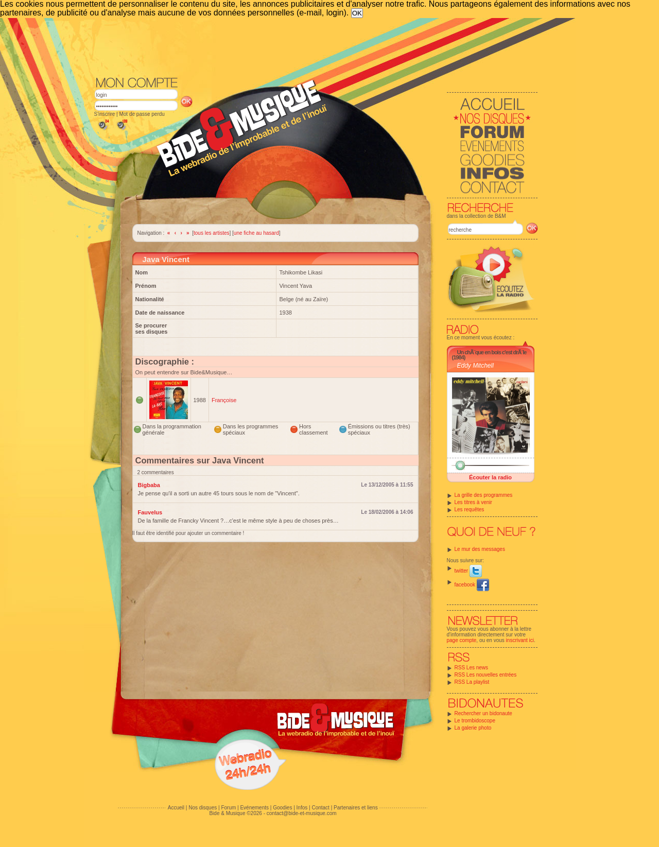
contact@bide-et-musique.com (302, 813)
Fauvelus (150, 512)
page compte (462, 640)
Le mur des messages (480, 549)
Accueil (176, 807)
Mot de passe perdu (141, 114)
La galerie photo (473, 728)
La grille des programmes (484, 495)
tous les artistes (211, 233)
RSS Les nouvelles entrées (486, 675)
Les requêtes (469, 509)
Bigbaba (149, 485)
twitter (468, 571)
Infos (302, 807)
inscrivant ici (520, 640)
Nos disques (202, 807)
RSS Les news (472, 667)
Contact (320, 807)
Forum (228, 807)
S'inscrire (104, 114)
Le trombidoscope (475, 720)
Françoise (224, 400)
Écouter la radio (490, 477)
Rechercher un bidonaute (483, 713)
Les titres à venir (473, 502)
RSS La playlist (472, 682)
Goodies (282, 807)
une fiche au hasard (256, 233)
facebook (472, 584)
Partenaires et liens (356, 807)
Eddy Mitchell (475, 365)
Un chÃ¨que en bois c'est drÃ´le (492, 352)
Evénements (254, 807)
